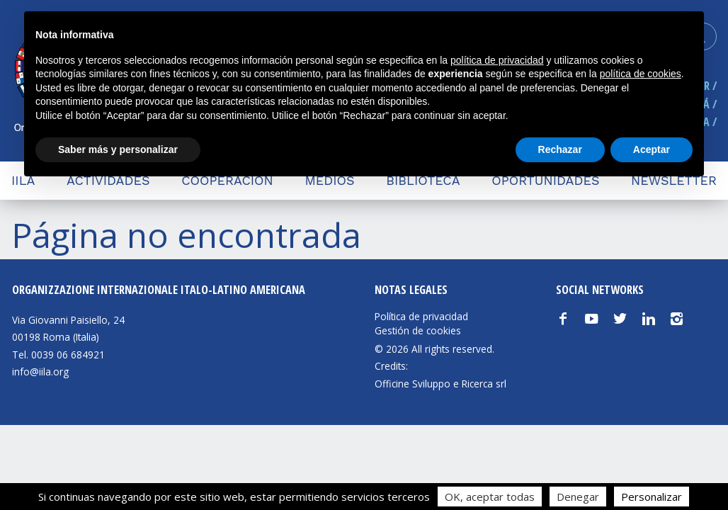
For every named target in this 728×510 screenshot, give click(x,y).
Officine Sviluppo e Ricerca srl (440, 383)
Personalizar (651, 496)
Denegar (578, 496)
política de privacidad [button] (497, 60)
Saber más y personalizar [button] (118, 149)
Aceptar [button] (651, 149)
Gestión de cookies (418, 331)
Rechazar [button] (560, 149)
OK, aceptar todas (490, 496)
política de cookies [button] (640, 73)
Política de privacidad (421, 317)
